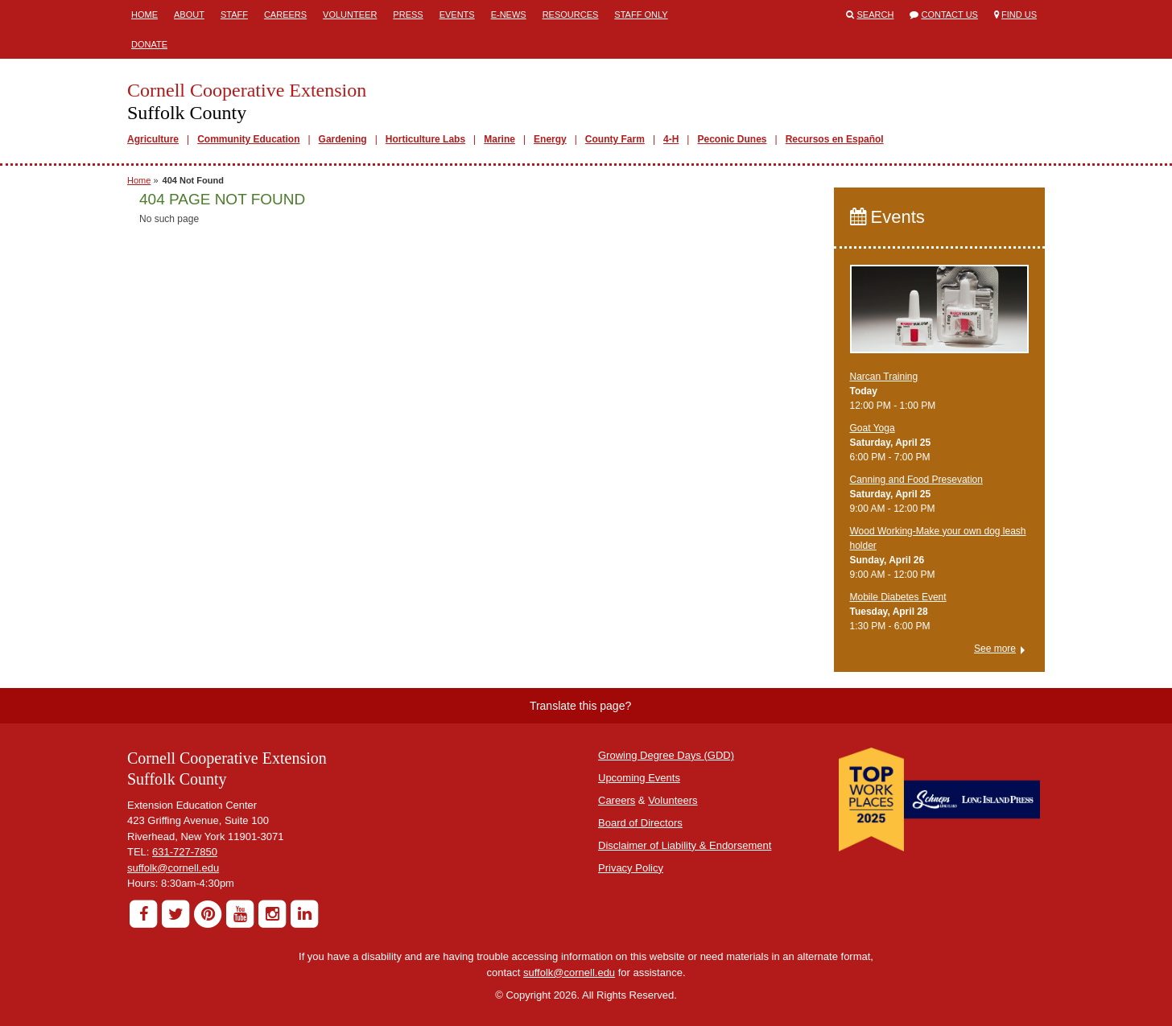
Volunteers (672, 800)
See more (995, 648)
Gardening (343, 139)
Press (408, 14)
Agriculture (153, 139)
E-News (508, 14)
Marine (499, 139)
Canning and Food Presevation (916, 479)
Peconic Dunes (731, 139)
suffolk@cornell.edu (173, 868)
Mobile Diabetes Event (898, 597)
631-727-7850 (184, 852)
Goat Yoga (872, 428)
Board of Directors (640, 823)
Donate (149, 44)
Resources (571, 14)
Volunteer (350, 14)
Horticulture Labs (425, 139)
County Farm (615, 139)
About (189, 14)
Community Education (248, 139)
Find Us (1019, 14)
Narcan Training (884, 376)
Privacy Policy (630, 868)
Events (457, 14)
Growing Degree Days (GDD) (666, 755)
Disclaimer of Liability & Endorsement (684, 845)
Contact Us (949, 14)
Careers (285, 14)
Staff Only (640, 14)
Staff (234, 14)
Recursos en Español (835, 139)
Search (875, 14)
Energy (550, 139)
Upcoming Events (639, 778)
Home (144, 14)
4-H (671, 139)
